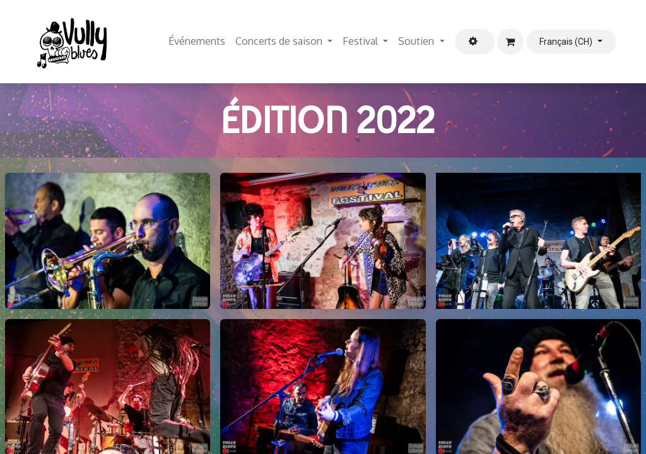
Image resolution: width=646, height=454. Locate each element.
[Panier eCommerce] (510, 41)
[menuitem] (196, 41)
